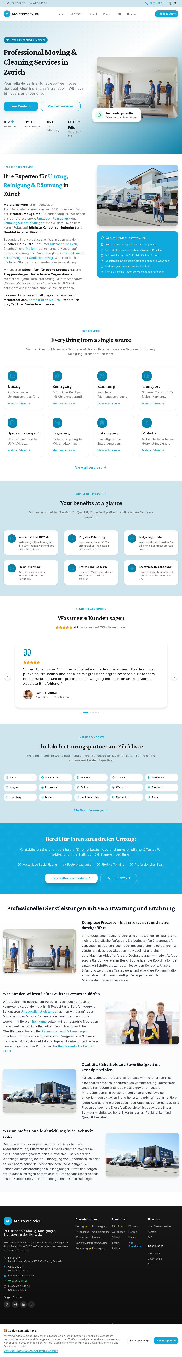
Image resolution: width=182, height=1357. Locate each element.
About (93, 14)
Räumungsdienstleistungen (24, 223)
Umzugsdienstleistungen (39, 1011)
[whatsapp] (31, 1304)
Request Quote (167, 13)
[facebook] (7, 1304)
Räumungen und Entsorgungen (65, 1031)
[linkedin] (23, 1304)
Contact (131, 14)
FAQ (119, 14)
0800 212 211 (154, 3)
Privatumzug (75, 253)
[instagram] (15, 1304)
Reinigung (39, 1021)
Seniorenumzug (41, 258)
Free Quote (20, 106)
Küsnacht (57, 244)
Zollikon (71, 244)
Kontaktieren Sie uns (44, 300)
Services (77, 13)
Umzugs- (44, 218)
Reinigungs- (61, 218)
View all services (60, 106)
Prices (106, 14)
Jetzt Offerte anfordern (71, 878)
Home (60, 14)
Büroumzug (12, 258)
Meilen (31, 248)
